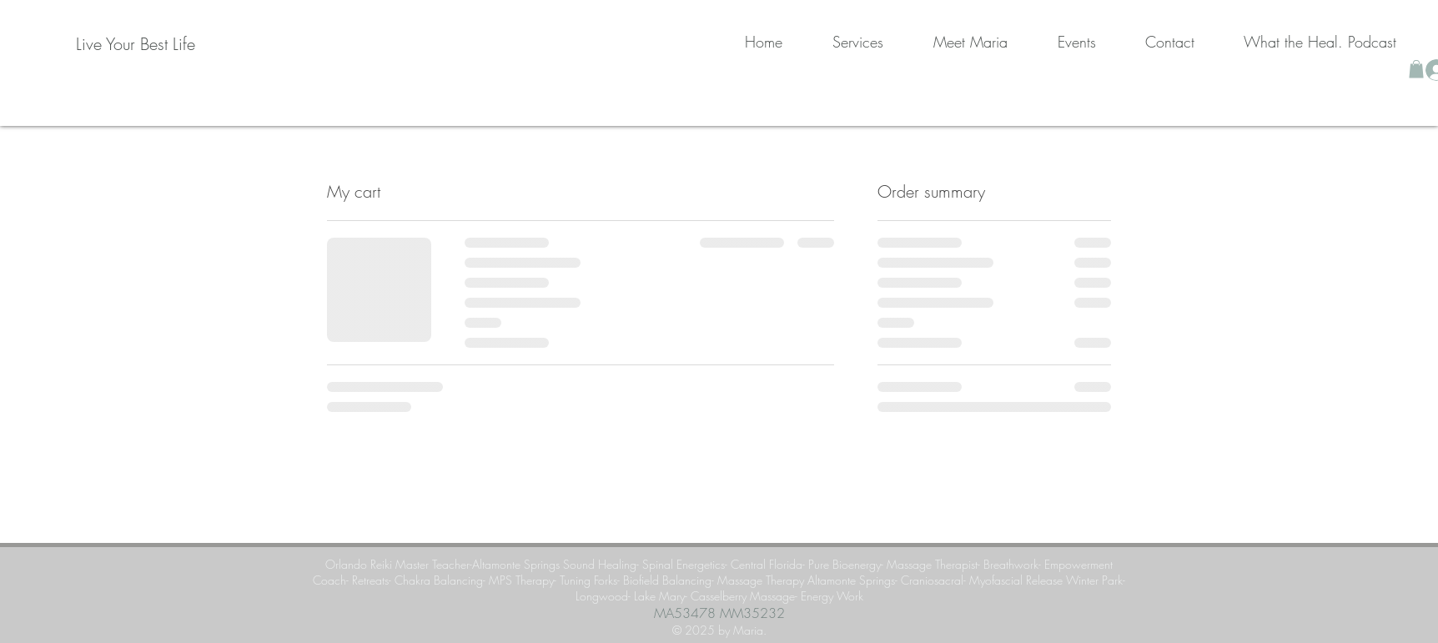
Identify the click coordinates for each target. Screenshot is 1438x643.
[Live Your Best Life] (136, 44)
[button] (1416, 69)
